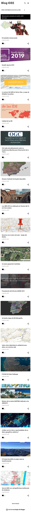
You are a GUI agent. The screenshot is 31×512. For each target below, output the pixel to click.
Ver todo (4, 18)
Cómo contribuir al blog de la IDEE (11, 9)
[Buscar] (25, 3)
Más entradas (15, 503)
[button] (28, 44)
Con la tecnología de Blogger (15, 509)
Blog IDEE (7, 2)
